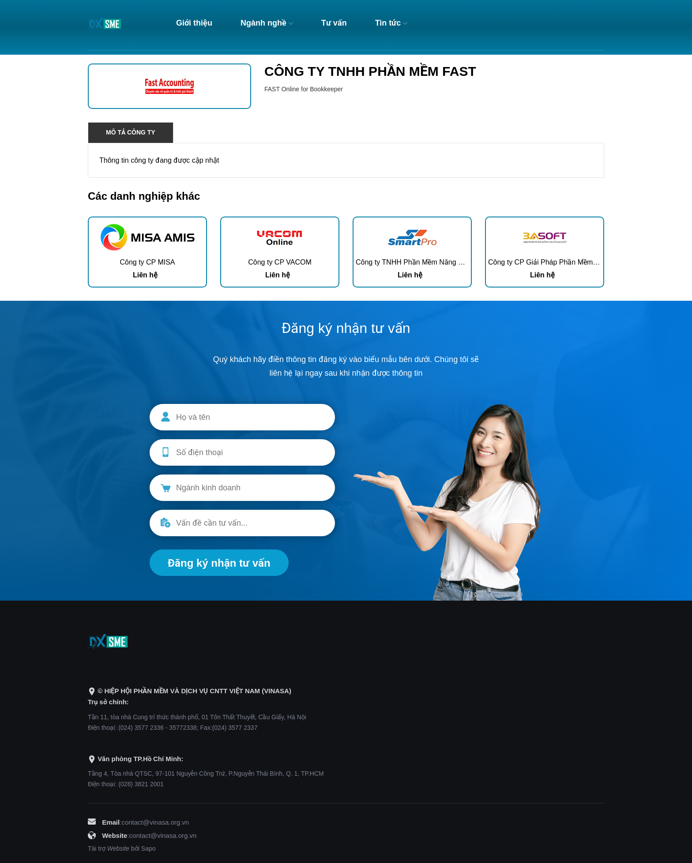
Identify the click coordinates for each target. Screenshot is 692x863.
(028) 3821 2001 (141, 784)
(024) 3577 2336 (141, 727)
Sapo (148, 848)
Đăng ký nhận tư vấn (219, 563)
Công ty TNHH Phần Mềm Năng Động (415, 262)
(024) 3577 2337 (235, 727)
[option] (147, 252)
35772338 (182, 727)
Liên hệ (145, 275)
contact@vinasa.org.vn (155, 822)
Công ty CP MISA (147, 262)
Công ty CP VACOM (279, 262)
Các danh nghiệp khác (144, 196)
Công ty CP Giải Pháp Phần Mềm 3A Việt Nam (561, 262)
